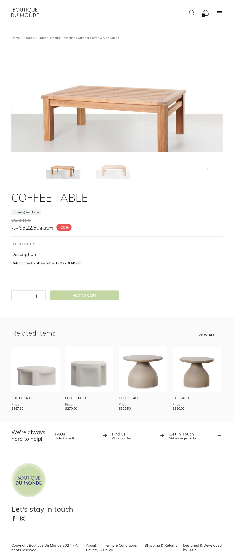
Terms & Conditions (120, 545)
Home (15, 38)
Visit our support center (195, 435)
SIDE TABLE (181, 398)
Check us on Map (138, 435)
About (91, 545)
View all (206, 335)
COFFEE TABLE (22, 398)
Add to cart (85, 295)
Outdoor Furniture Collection (55, 38)
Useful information (81, 435)
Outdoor (28, 38)
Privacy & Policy (99, 550)
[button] (207, 169)
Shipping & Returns (161, 545)
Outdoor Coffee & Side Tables (98, 38)
